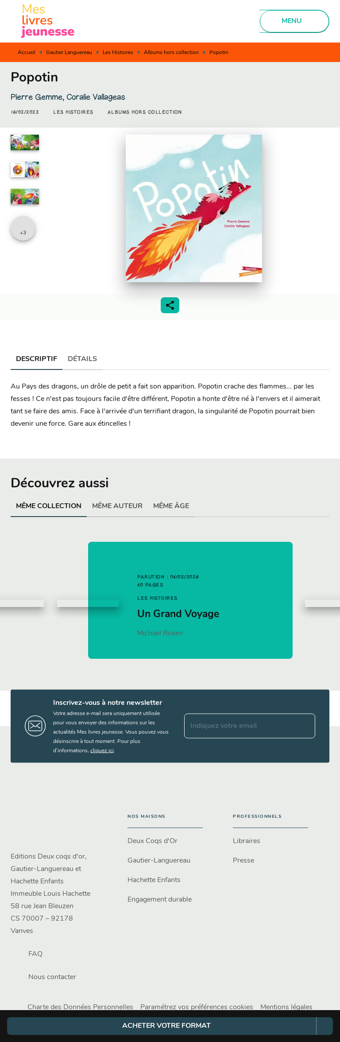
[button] (73, 113)
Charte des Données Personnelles (80, 1007)
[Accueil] (48, 21)
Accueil (26, 52)
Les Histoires (118, 52)
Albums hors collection (171, 52)
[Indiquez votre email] (238, 726)
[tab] (36, 359)
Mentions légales (286, 1007)
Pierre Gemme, (38, 97)
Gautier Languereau (69, 52)
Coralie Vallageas (95, 97)
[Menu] (294, 21)
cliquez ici (102, 750)
